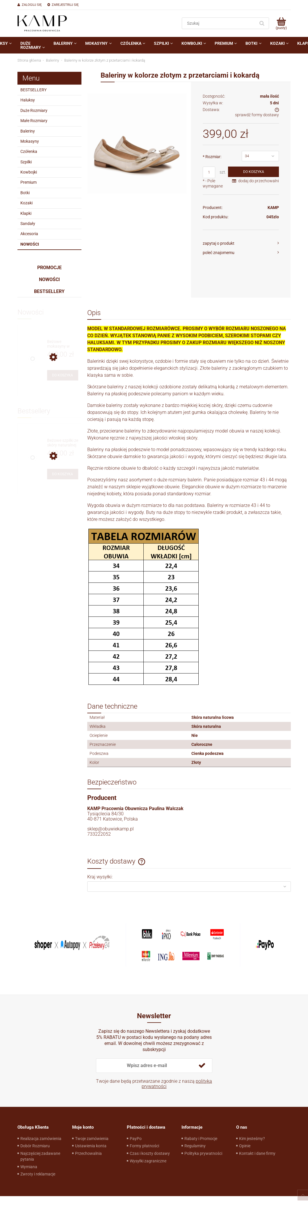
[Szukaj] (262, 23)
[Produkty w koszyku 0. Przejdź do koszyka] (281, 23)
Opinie (244, 1145)
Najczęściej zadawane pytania (40, 1156)
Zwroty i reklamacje (37, 1174)
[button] (241, 243)
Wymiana (28, 1166)
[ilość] (209, 172)
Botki (25, 192)
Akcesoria (29, 233)
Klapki (25, 213)
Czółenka (28, 151)
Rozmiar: (212, 156)
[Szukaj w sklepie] (219, 23)
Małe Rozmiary (33, 120)
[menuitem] (32, 45)
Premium (28, 182)
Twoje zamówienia (91, 1138)
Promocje (49, 267)
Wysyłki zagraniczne (148, 1161)
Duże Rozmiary (33, 110)
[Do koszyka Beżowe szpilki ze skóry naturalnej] (62, 474)
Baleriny (27, 131)
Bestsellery (49, 291)
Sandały (27, 223)
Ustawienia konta (90, 1145)
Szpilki (26, 162)
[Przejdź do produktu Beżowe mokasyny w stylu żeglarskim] (62, 344)
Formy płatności (144, 1145)
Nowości (29, 244)
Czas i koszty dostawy (150, 1153)
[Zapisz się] (202, 1065)
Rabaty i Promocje (200, 1138)
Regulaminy (195, 1145)
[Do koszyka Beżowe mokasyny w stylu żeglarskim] (62, 375)
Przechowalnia (88, 1153)
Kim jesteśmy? (252, 1138)
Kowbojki (28, 172)
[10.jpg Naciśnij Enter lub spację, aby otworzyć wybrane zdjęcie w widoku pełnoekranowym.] (137, 143)
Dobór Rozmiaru (35, 1145)
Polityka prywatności (203, 1153)
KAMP (273, 207)
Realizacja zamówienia (40, 1138)
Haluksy (27, 100)
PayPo (136, 1138)
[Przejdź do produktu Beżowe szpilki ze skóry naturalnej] (62, 442)
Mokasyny (29, 141)
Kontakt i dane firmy (257, 1153)
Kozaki (26, 203)
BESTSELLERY (33, 89)
